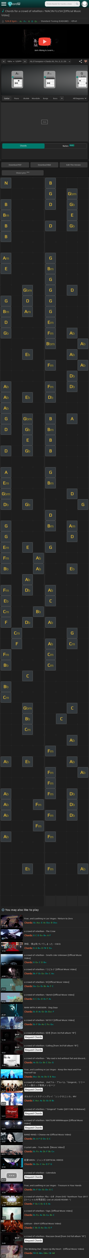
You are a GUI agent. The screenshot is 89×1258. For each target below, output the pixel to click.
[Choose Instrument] (62, 98)
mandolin (36, 98)
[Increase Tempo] (25, 61)
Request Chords (33, 1037)
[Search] (76, 4)
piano (16, 98)
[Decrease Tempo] (3, 61)
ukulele (26, 98)
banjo (45, 98)
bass (55, 98)
